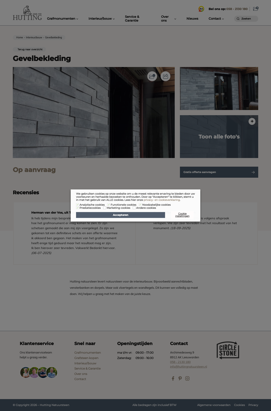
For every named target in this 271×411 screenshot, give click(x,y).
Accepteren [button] (120, 215)
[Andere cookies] (134, 207)
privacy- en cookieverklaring (162, 200)
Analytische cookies (92, 204)
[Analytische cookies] (77, 204)
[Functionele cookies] (108, 204)
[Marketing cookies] (104, 207)
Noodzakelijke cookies (156, 204)
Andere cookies (146, 207)
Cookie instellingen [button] (182, 214)
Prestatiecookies (90, 207)
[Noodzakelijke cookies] (140, 204)
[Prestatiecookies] (77, 207)
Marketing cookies (118, 207)
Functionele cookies (123, 204)
